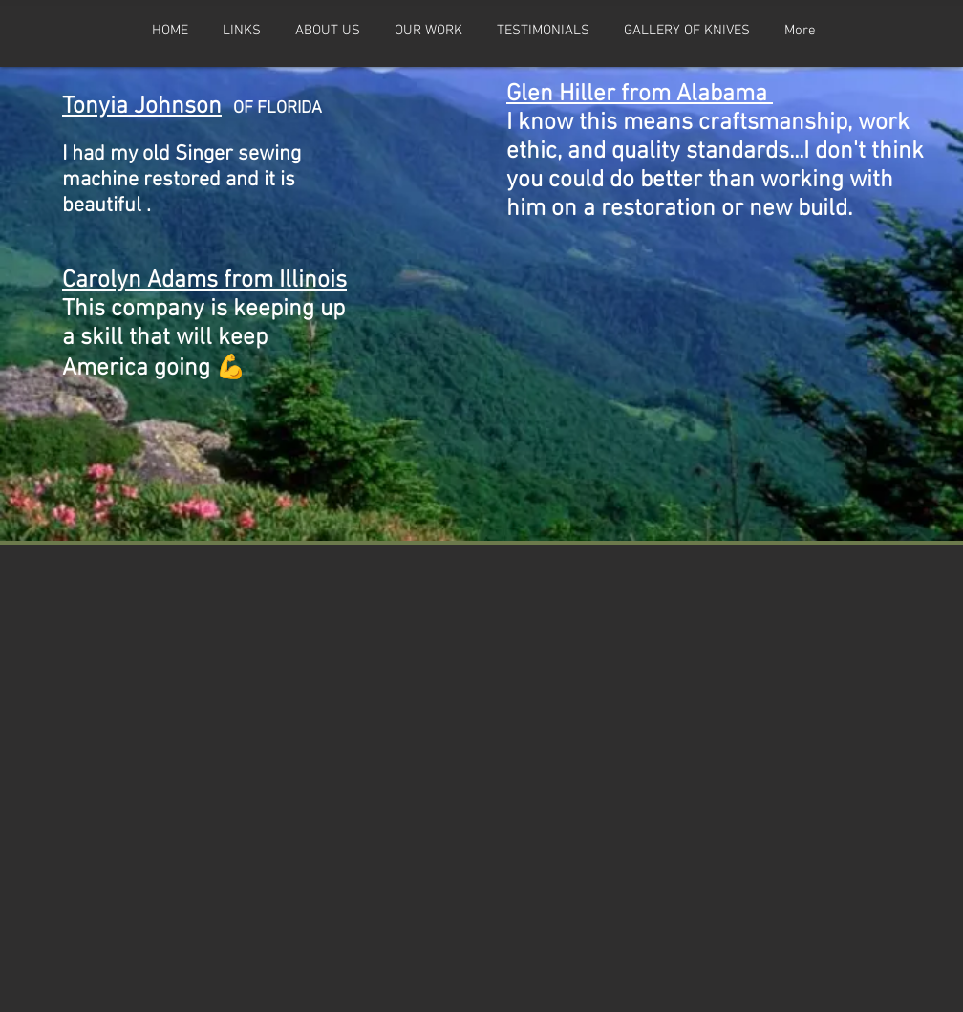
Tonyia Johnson (142, 107)
